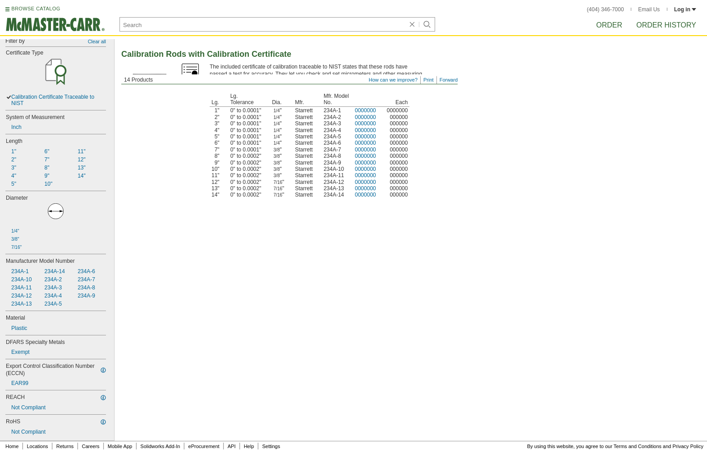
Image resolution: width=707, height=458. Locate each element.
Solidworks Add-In (160, 446)
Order (609, 25)
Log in (685, 9)
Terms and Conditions (637, 446)
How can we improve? (393, 79)
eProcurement (204, 446)
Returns (65, 446)
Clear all (97, 41)
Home (11, 446)
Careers (90, 446)
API (232, 446)
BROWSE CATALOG (35, 8)
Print (428, 79)
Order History (666, 25)
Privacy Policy (688, 446)
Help (249, 446)
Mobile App (120, 446)
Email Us (649, 9)
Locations (37, 446)
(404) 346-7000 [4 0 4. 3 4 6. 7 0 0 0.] (605, 9)
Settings (271, 446)
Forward (449, 79)
